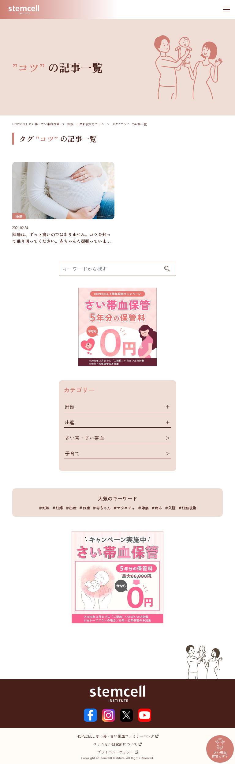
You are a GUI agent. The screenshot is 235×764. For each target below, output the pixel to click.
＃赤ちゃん (101, 507)
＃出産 (70, 507)
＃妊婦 (57, 507)
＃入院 (170, 507)
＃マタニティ (124, 507)
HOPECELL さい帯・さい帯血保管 (35, 124)
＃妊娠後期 (187, 507)
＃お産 (84, 507)
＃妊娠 (44, 507)
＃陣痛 (143, 507)
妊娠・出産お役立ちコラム (85, 124)
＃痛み (156, 507)
